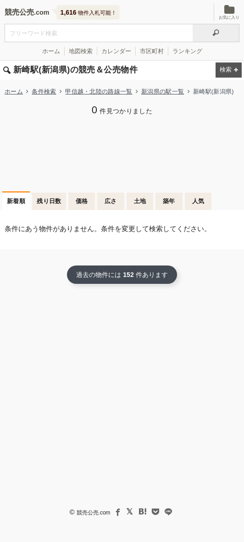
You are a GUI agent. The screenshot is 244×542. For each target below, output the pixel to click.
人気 (198, 201)
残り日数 (49, 201)
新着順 (16, 201)
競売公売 (19, 12)
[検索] (216, 33)
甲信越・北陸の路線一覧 (99, 91)
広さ (111, 201)
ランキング (187, 51)
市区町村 (152, 51)
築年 (169, 201)
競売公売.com (94, 512)
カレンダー (116, 51)
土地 (140, 201)
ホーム (51, 51)
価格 (82, 201)
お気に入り (229, 12)
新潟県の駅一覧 (162, 91)
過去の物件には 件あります (121, 274)
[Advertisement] (122, 152)
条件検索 (44, 91)
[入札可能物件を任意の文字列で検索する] (99, 33)
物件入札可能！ (88, 12)
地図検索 (81, 51)
